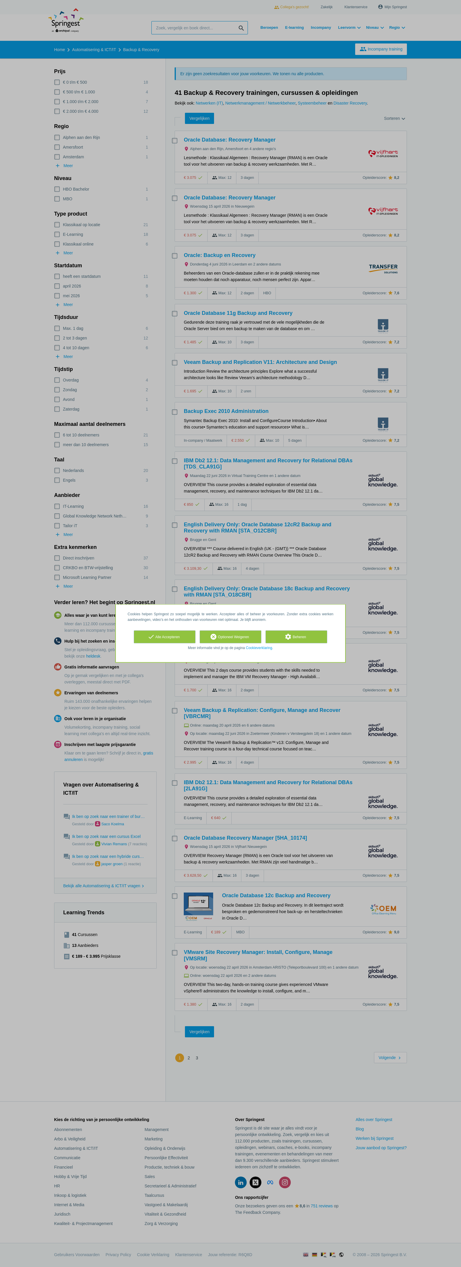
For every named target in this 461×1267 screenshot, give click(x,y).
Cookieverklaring (259, 648)
